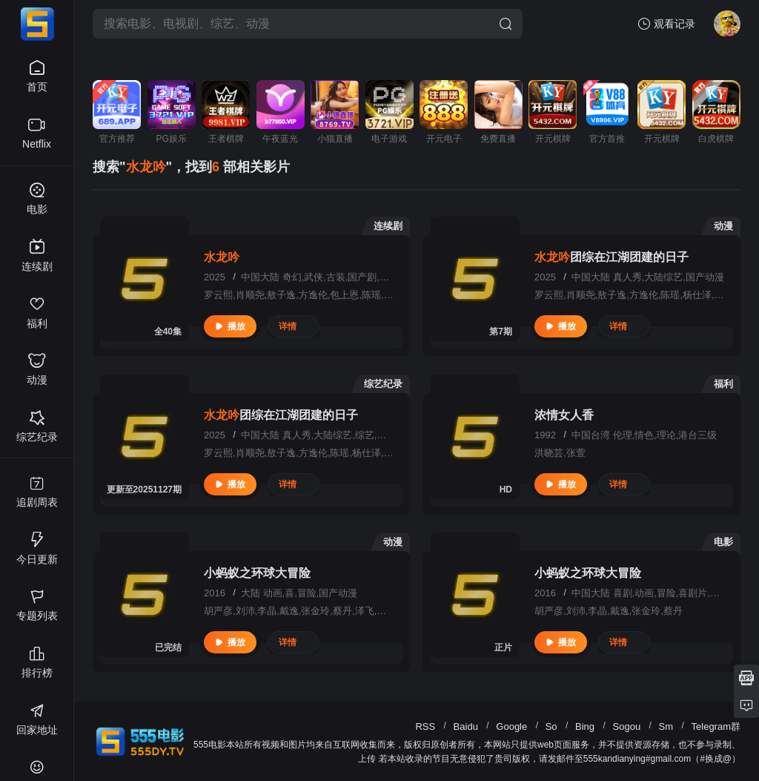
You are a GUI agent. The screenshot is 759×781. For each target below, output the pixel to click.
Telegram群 (716, 726)
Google (511, 726)
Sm (666, 726)
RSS (425, 726)
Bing (584, 726)
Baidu (466, 726)
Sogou (627, 726)
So (551, 726)
